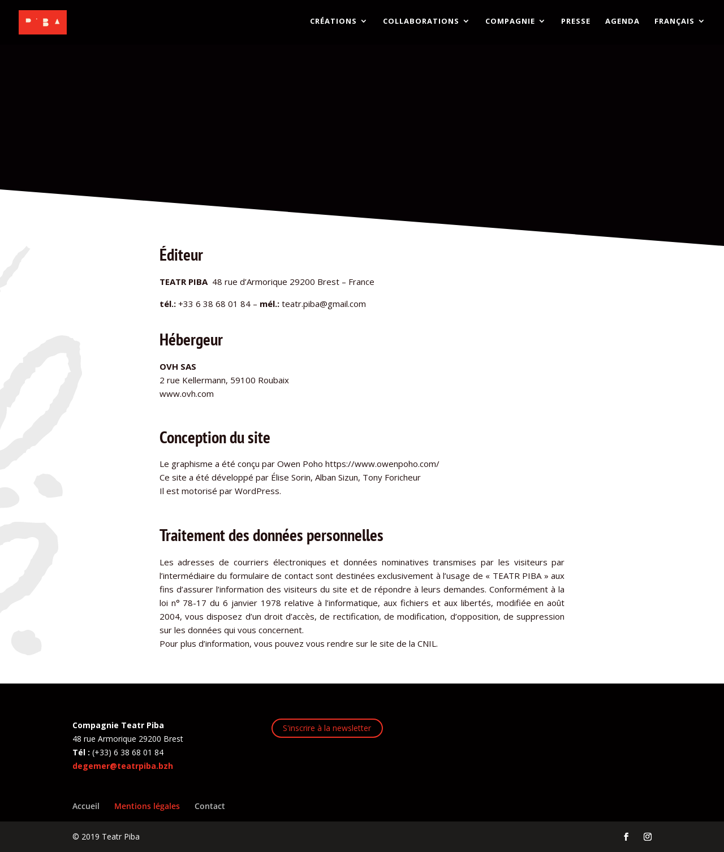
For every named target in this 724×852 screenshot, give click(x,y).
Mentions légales (147, 806)
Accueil (86, 806)
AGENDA (622, 24)
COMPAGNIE (510, 24)
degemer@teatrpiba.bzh (122, 765)
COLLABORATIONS (421, 24)
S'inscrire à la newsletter (327, 728)
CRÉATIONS (333, 24)
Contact (210, 806)
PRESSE (576, 24)
